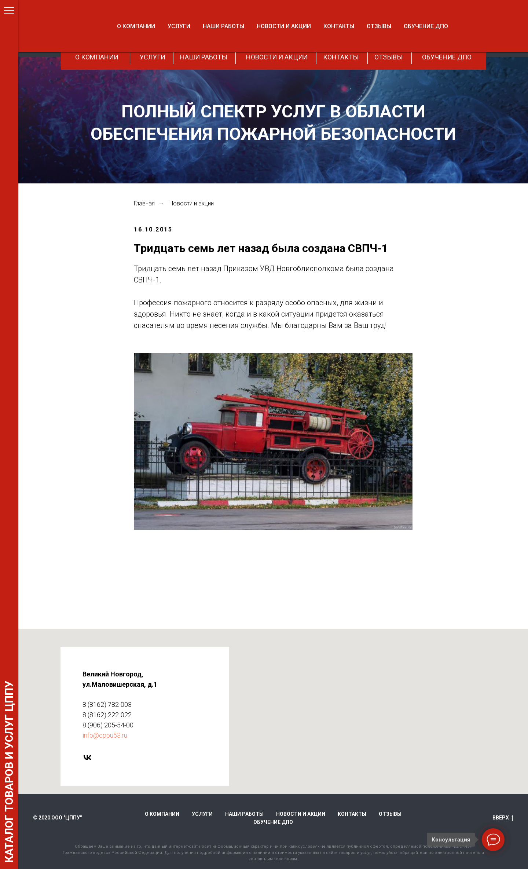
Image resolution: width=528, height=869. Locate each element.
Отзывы (390, 814)
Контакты (352, 814)
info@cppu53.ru (89, 735)
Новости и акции (191, 203)
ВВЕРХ (502, 818)
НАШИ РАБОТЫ (203, 57)
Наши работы (244, 814)
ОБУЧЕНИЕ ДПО (447, 57)
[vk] (72, 757)
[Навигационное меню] (9, 11)
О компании (162, 814)
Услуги (202, 814)
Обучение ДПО (273, 822)
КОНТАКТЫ (341, 57)
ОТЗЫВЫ (388, 57)
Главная (144, 203)
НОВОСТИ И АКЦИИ (277, 57)
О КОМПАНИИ (96, 57)
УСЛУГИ (152, 57)
